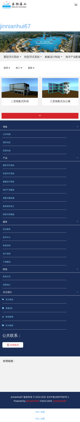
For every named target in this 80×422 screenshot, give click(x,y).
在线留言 (13, 345)
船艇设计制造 (52, 56)
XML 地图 (40, 412)
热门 (19, 68)
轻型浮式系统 (32, 56)
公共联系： (12, 335)
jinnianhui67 (15, 26)
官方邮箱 (7, 326)
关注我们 (7, 292)
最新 (31, 68)
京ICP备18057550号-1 (58, 397)
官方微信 (7, 300)
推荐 (7, 68)
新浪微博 (7, 317)
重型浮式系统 (11, 56)
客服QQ (7, 308)
